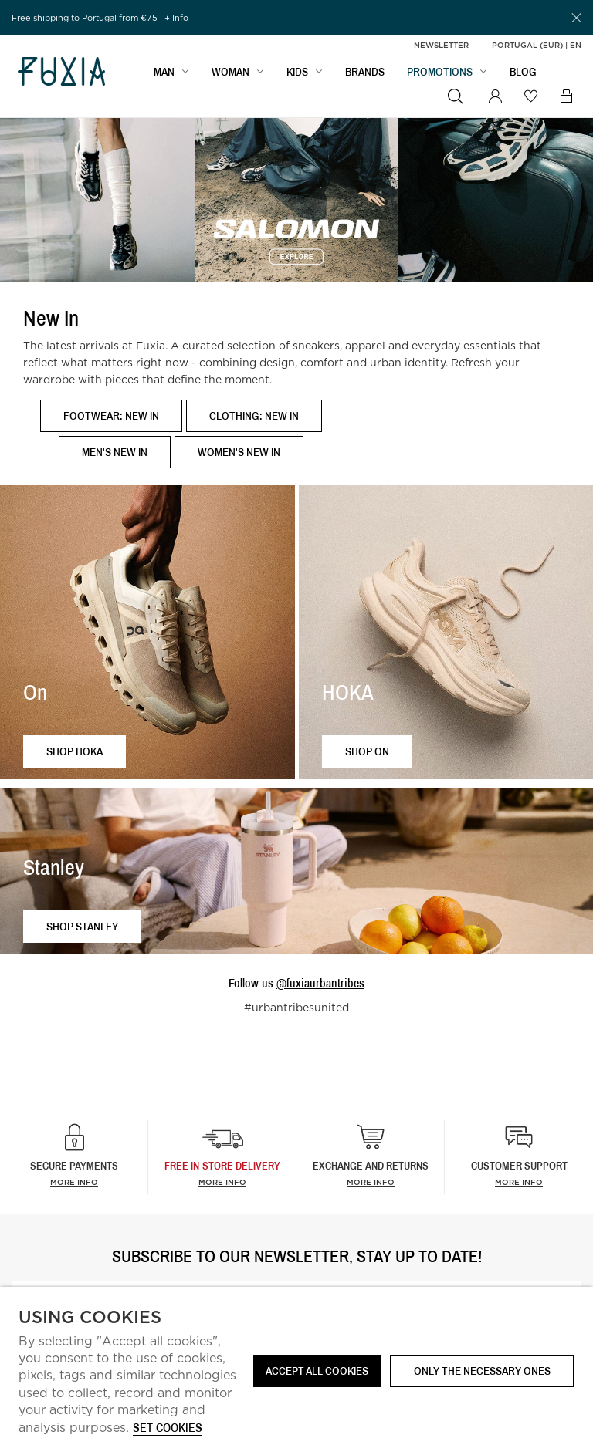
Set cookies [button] (167, 1428)
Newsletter (441, 44)
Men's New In (114, 452)
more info (222, 1182)
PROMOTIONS (440, 74)
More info (74, 1182)
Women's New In (239, 452)
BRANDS (365, 74)
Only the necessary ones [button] (482, 1370)
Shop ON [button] (367, 751)
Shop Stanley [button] (82, 926)
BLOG (523, 74)
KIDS (297, 74)
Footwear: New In (111, 415)
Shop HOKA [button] (74, 751)
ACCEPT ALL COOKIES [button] (317, 1370)
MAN (164, 74)
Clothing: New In (254, 415)
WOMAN (230, 74)
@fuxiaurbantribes (320, 982)
